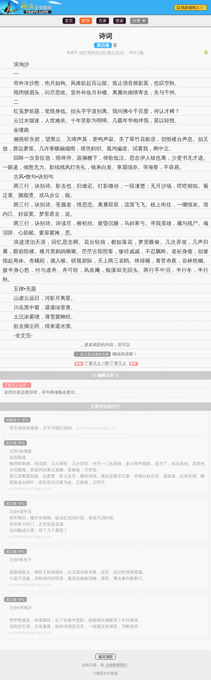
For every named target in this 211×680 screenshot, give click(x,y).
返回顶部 (105, 657)
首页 (69, 20)
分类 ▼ (139, 20)
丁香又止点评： (17, 385)
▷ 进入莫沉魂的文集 (92, 354)
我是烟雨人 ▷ (192, 7)
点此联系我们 (116, 665)
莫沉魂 (103, 45)
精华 (86, 20)
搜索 (119, 20)
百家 (102, 20)
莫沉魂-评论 (15, 443)
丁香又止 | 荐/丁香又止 (105, 363)
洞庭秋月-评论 (17, 420)
